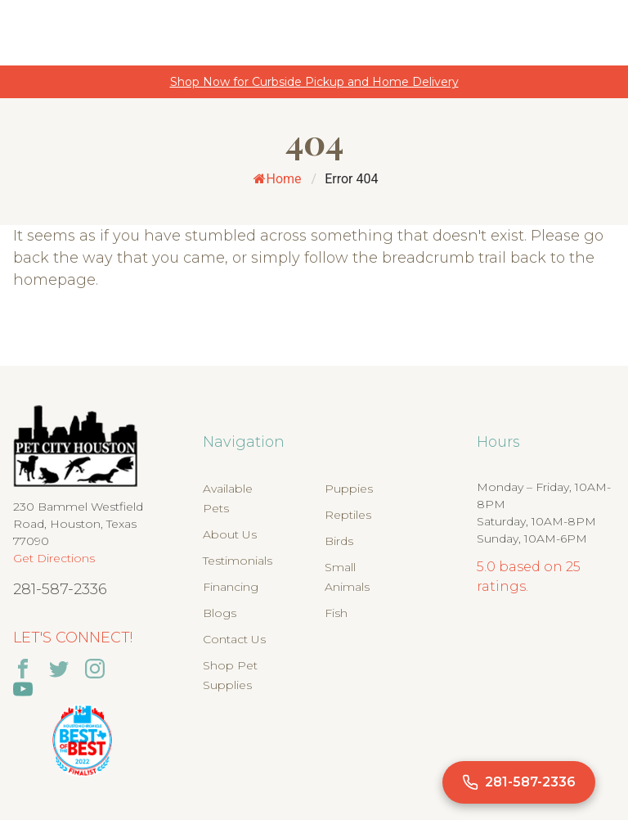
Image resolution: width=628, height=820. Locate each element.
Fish (336, 613)
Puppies (349, 488)
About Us (230, 534)
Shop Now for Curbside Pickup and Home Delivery (314, 81)
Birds (339, 541)
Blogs (219, 613)
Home (277, 179)
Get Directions (54, 558)
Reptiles (348, 514)
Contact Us (234, 639)
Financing (230, 586)
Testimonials (237, 560)
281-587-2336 (60, 589)
